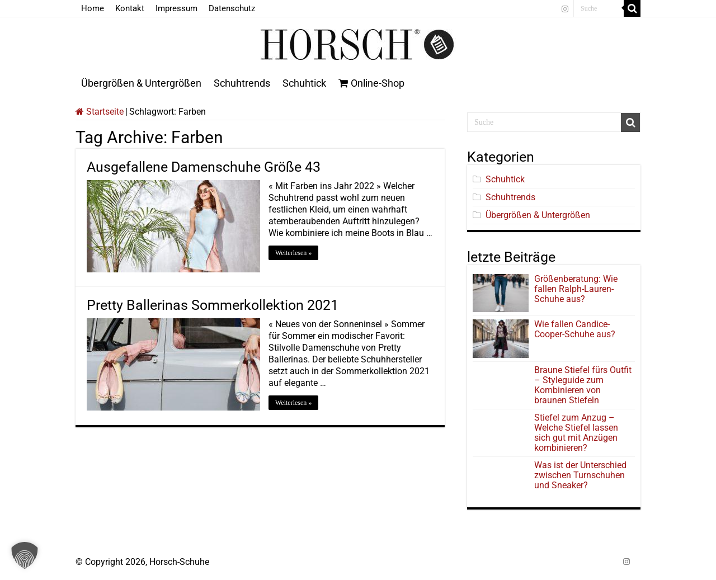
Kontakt (129, 8)
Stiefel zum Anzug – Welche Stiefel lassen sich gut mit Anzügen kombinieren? (576, 432)
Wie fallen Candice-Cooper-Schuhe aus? (574, 329)
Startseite (100, 111)
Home (92, 8)
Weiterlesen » (293, 253)
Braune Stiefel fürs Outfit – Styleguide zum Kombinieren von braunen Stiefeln (583, 385)
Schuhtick (304, 83)
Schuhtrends (242, 83)
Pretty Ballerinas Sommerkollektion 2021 (212, 305)
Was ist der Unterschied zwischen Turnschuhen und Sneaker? (580, 475)
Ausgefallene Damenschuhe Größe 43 (204, 167)
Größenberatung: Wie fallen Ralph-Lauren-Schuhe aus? (576, 289)
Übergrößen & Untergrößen (141, 83)
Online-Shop (371, 83)
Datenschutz (232, 8)
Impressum (176, 8)
